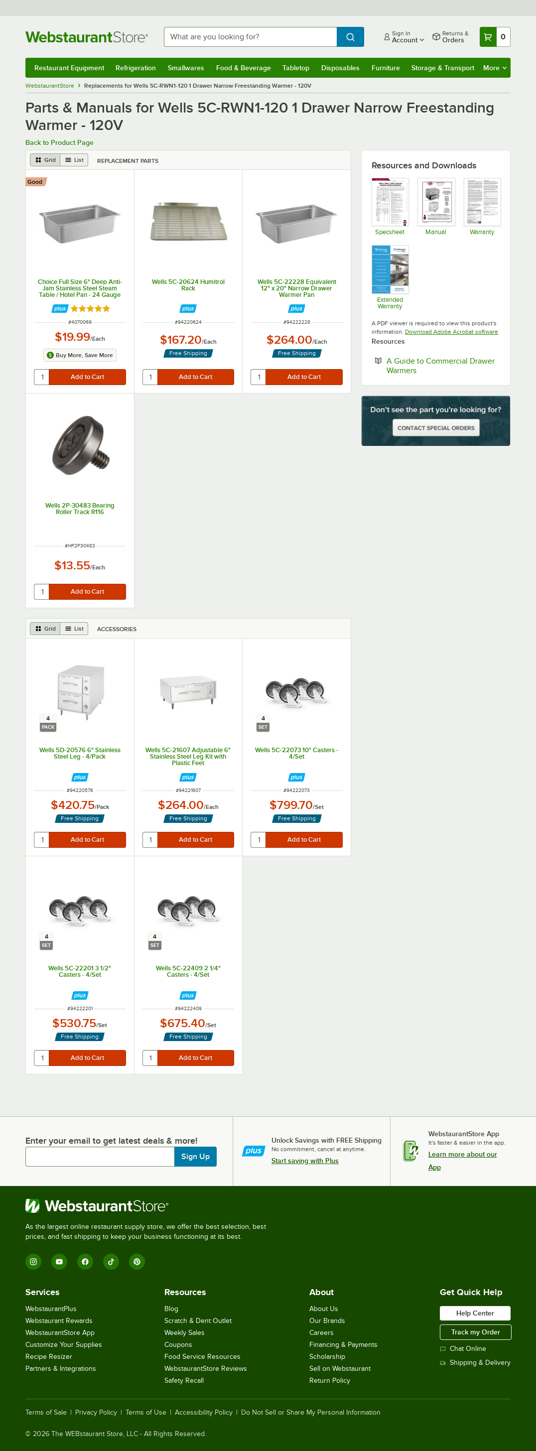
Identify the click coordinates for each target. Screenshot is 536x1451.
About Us (323, 1309)
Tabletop (295, 68)
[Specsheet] (390, 206)
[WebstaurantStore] (149, 1206)
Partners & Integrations (60, 1368)
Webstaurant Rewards (59, 1320)
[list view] (74, 159)
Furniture (386, 68)
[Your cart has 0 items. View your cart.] (495, 37)
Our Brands (327, 1320)
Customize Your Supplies (63, 1344)
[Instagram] (33, 1262)
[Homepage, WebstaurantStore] (86, 36)
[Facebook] (85, 1262)
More (495, 68)
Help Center (475, 1313)
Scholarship (327, 1356)
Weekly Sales (184, 1332)
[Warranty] (482, 206)
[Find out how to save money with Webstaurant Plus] (60, 308)
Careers (321, 1332)
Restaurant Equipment (69, 68)
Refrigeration (136, 68)
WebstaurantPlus (51, 1309)
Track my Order (475, 1332)
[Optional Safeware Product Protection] (390, 277)
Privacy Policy (96, 1412)
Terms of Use (146, 1412)
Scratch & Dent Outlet (198, 1320)
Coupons (178, 1344)
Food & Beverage (243, 68)
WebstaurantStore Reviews (205, 1368)
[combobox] (250, 37)
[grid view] (45, 159)
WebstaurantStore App (60, 1332)
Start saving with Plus (305, 1161)
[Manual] (435, 206)
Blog (171, 1309)
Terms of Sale (46, 1412)
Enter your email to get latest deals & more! (111, 1141)
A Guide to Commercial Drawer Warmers (441, 366)
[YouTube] (59, 1262)
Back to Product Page (59, 142)
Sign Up (195, 1156)
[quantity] (42, 377)
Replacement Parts (127, 160)
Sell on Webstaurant (340, 1368)
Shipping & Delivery (475, 1362)
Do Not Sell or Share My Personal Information (311, 1412)
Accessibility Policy (204, 1412)
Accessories (116, 629)
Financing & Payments (343, 1344)
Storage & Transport (442, 68)
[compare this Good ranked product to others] (37, 182)
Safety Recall (184, 1380)
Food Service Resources (202, 1356)
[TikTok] (111, 1262)
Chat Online (463, 1348)
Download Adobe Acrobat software (451, 331)
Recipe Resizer (48, 1356)
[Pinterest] (137, 1262)
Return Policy (329, 1380)
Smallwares (186, 68)
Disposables (340, 68)
